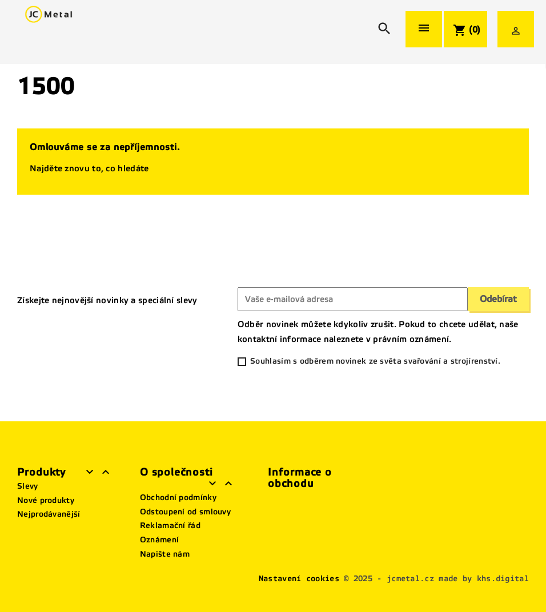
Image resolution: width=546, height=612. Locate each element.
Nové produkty (45, 500)
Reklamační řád (170, 525)
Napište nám (165, 554)
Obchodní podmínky (178, 497)
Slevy (27, 486)
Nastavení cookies (299, 578)
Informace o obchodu (300, 477)
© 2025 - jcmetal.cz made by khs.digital (436, 578)
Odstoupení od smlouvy (185, 512)
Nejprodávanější (49, 514)
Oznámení (159, 540)
